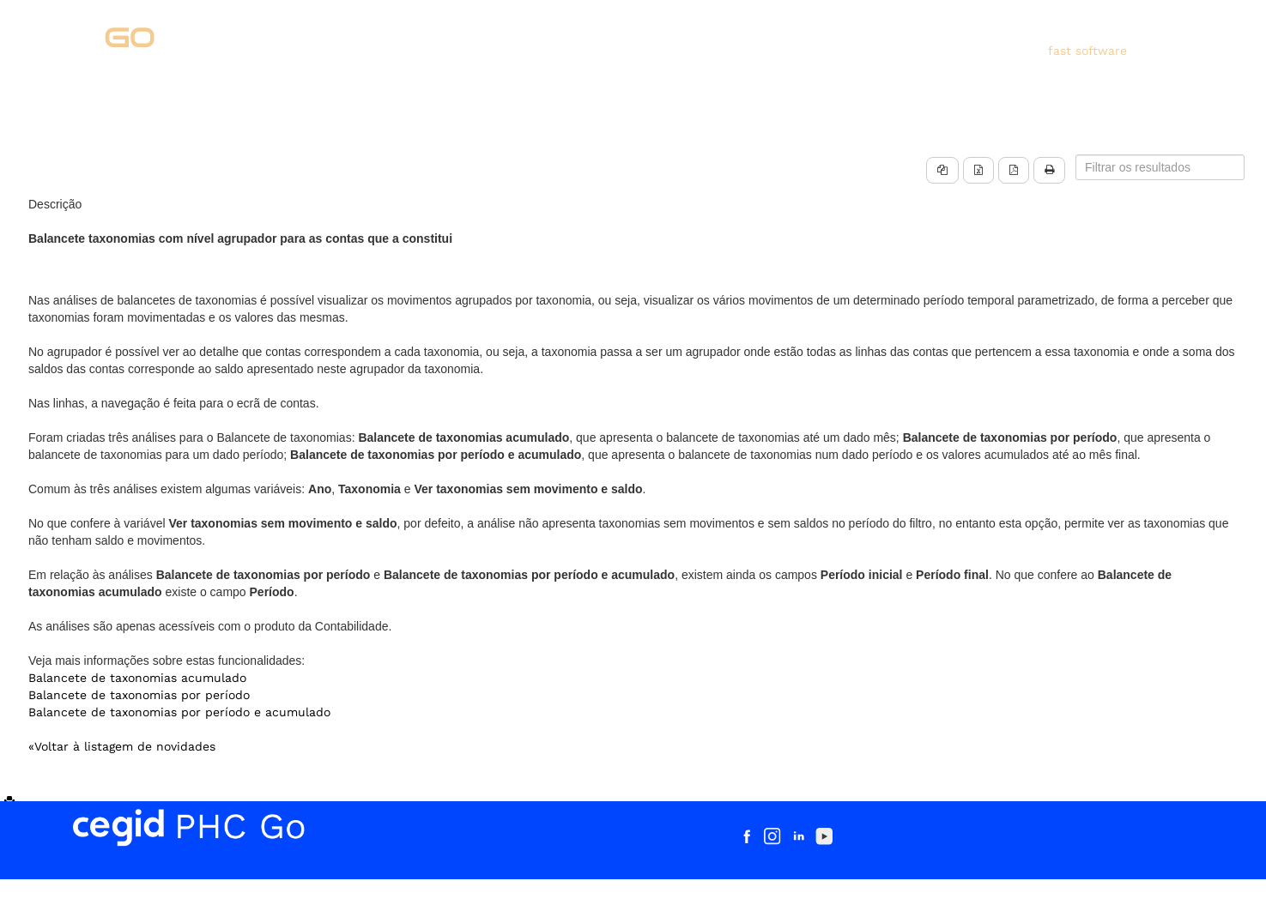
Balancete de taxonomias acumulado (137, 678)
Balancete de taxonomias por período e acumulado (179, 712)
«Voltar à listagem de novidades (121, 746)
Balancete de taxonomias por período (139, 695)
